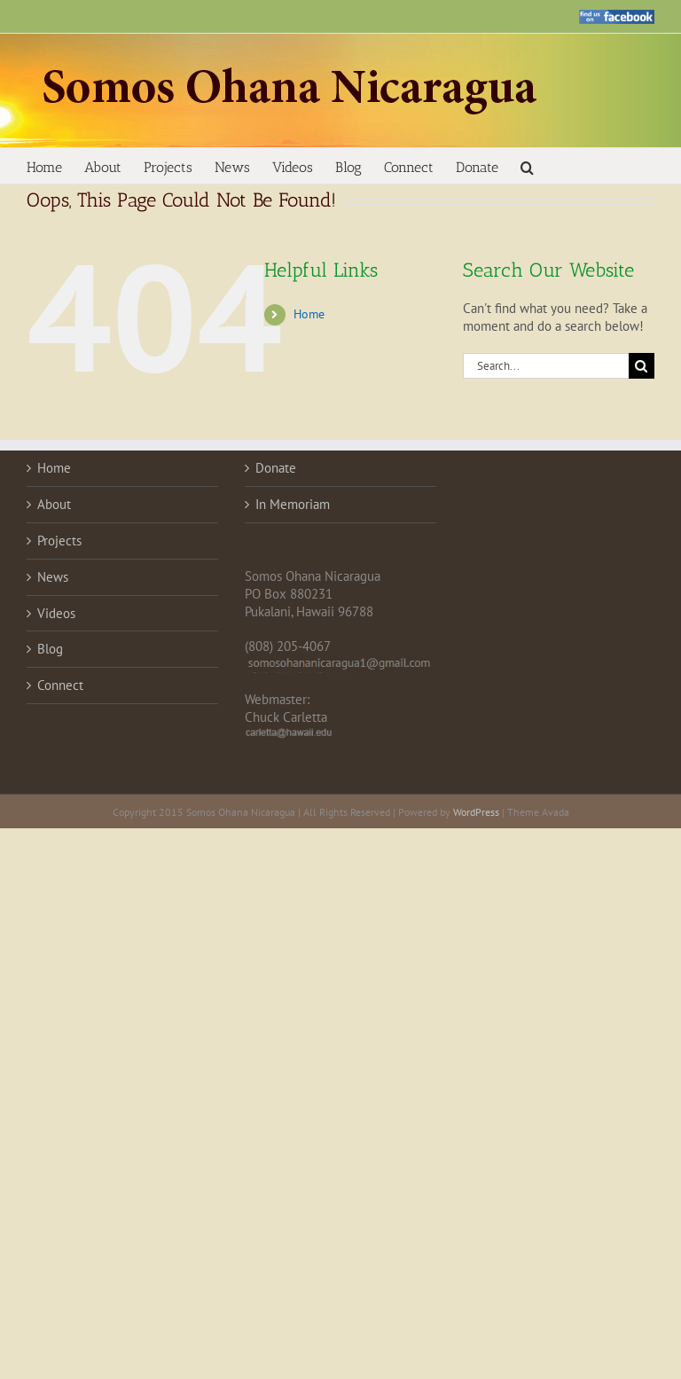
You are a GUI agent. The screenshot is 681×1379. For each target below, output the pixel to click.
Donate (275, 467)
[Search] (641, 366)
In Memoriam (292, 504)
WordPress (476, 812)
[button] (527, 166)
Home (309, 314)
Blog (50, 648)
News (52, 576)
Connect (60, 685)
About (54, 504)
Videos (56, 613)
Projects (59, 540)
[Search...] (546, 366)
